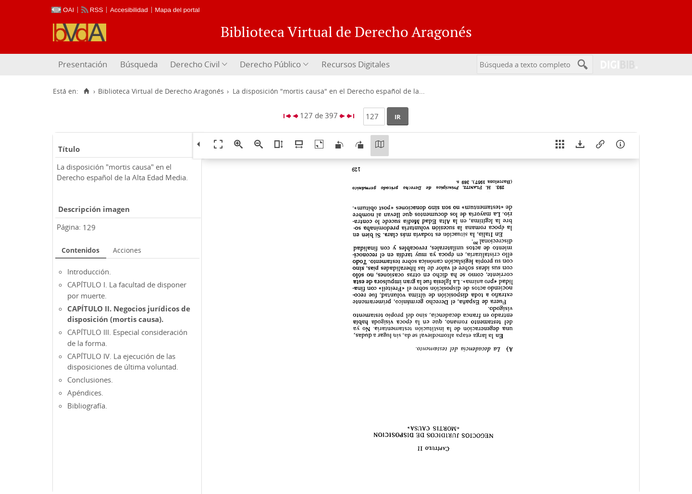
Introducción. (89, 271)
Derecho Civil (195, 64)
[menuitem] (83, 64)
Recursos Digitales (355, 64)
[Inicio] (86, 91)
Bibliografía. (87, 405)
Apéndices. (85, 392)
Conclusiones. (90, 379)
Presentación (82, 64)
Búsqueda (139, 64)
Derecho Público (270, 64)
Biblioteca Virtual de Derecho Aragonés (161, 91)
